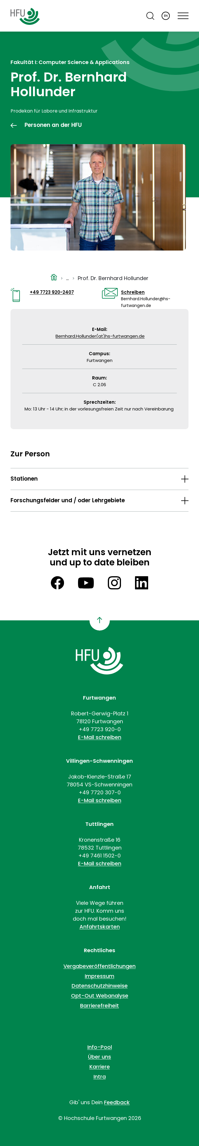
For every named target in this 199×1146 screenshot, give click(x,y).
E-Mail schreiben (99, 737)
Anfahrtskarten (99, 926)
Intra (100, 1076)
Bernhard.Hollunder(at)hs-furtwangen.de (100, 336)
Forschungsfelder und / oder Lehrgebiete (68, 500)
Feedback (117, 1102)
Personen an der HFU (53, 125)
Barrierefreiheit (99, 1005)
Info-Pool (99, 1047)
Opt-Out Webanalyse (99, 995)
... (67, 278)
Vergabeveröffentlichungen (99, 966)
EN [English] (166, 15)
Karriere (99, 1066)
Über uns (99, 1056)
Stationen (24, 479)
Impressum (99, 976)
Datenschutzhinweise (100, 985)
